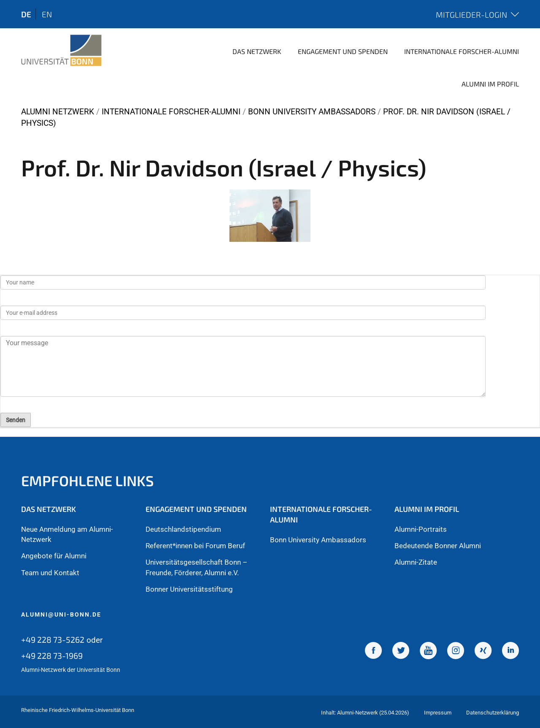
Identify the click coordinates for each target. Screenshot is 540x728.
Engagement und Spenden (343, 51)
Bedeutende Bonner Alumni (437, 545)
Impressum (437, 712)
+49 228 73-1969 (52, 655)
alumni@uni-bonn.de (61, 614)
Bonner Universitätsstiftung (189, 589)
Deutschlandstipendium (183, 529)
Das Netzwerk (256, 51)
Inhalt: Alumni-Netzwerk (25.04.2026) (365, 712)
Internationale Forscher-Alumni (461, 51)
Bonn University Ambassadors (311, 111)
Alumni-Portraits (420, 529)
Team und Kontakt (50, 572)
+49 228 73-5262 (52, 639)
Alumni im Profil (490, 84)
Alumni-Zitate (415, 562)
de (26, 14)
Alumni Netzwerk (57, 111)
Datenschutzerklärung (492, 712)
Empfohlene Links (87, 480)
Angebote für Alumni (53, 556)
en (47, 14)
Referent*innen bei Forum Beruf (195, 545)
